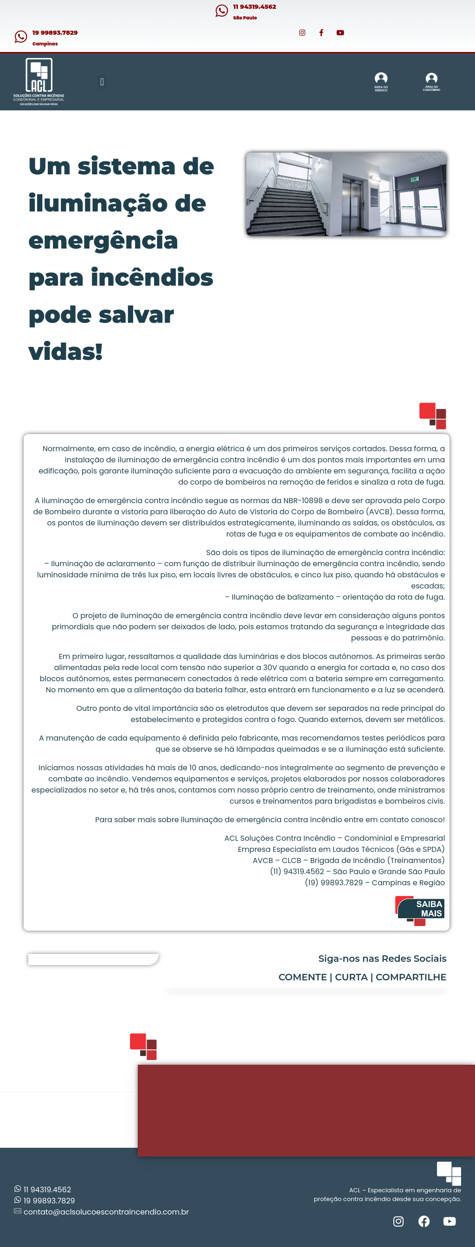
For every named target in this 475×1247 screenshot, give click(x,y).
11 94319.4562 (254, 6)
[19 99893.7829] (21, 37)
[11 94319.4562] (222, 11)
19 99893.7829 (55, 32)
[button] (102, 82)
